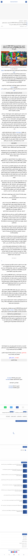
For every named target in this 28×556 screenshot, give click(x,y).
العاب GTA (24, 536)
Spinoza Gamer (14, 1)
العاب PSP (8, 416)
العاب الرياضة (24, 541)
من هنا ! (12, 87)
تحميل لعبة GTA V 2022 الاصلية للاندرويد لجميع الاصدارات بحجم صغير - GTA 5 (11, 505)
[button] (17, 407)
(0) (2, 26)
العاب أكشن (19, 416)
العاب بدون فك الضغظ (22, 543)
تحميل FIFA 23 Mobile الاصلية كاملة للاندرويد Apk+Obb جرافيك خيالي (13, 495)
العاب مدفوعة (13, 416)
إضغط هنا (9, 377)
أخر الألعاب (24, 416)
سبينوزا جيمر (18, 132)
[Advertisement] (14, 11)
